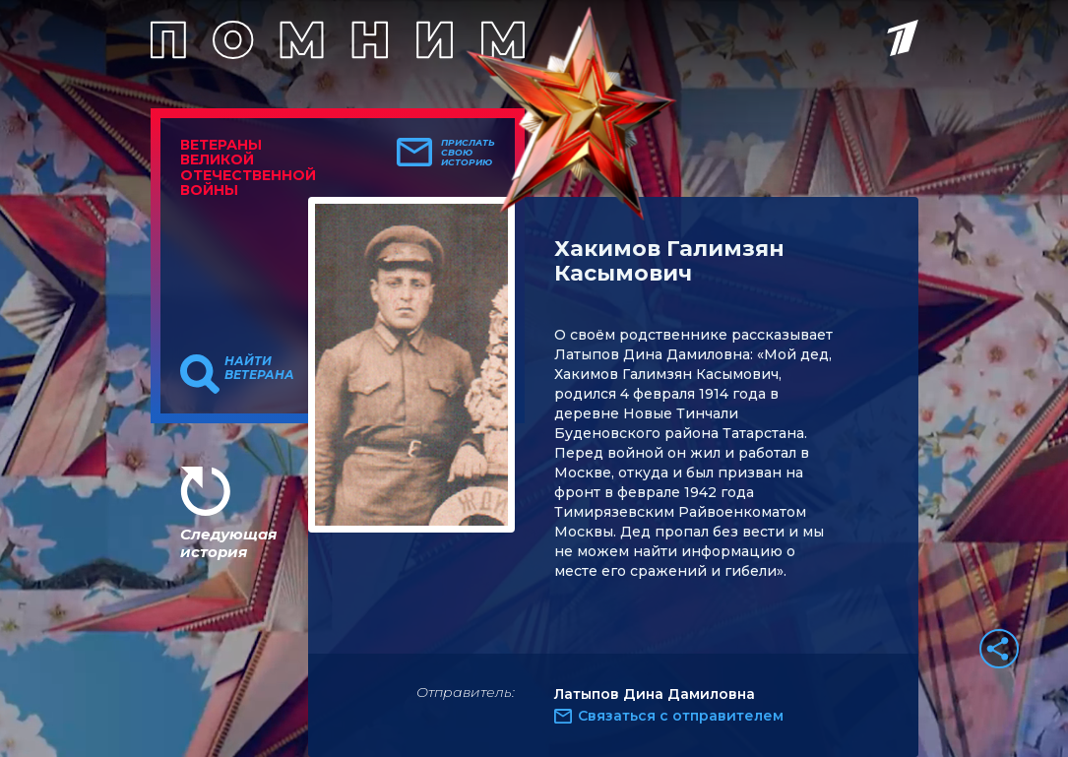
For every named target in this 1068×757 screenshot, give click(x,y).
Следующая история (228, 543)
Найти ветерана (259, 368)
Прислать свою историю (468, 152)
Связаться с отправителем (681, 716)
